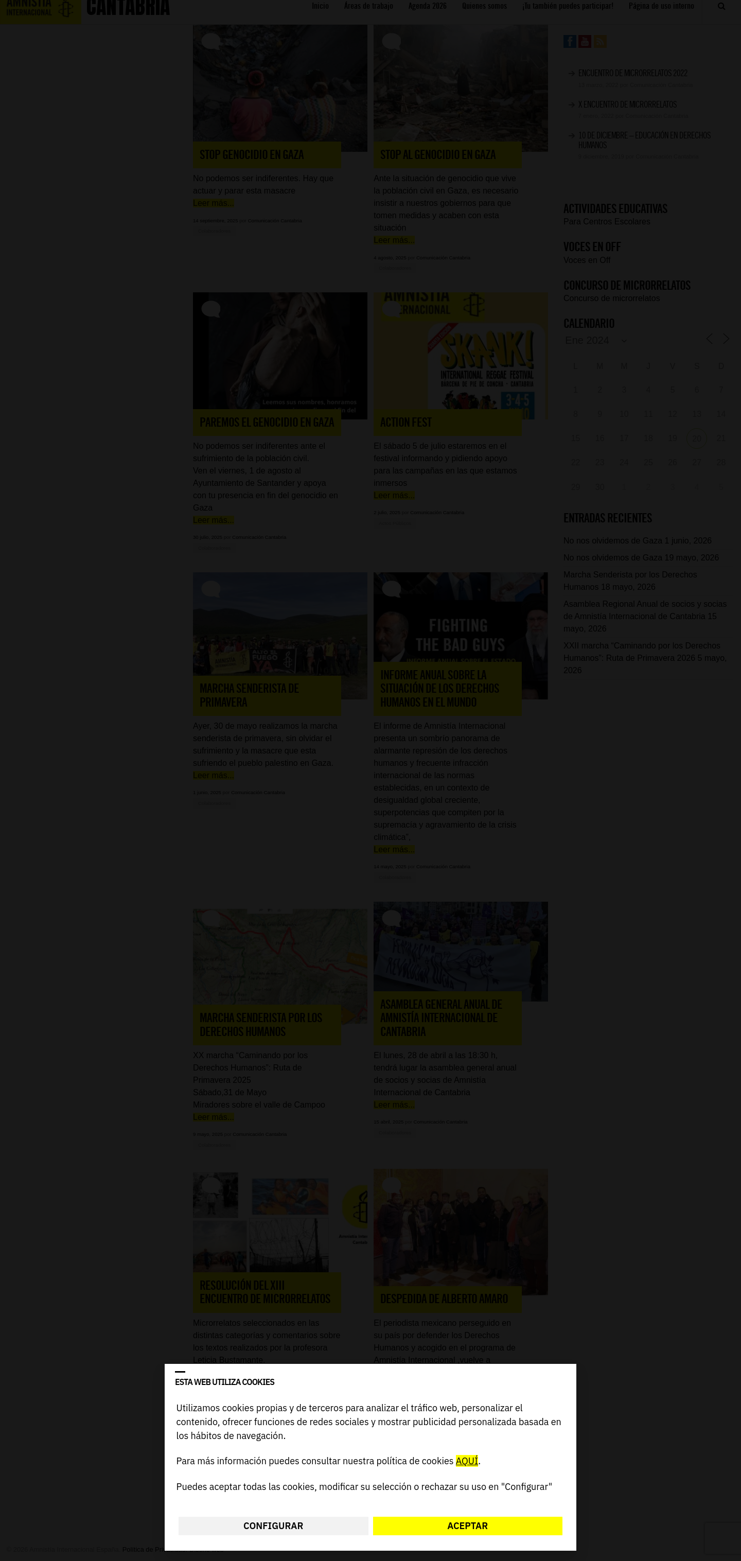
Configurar (273, 1526)
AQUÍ (467, 1461)
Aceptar (467, 1526)
